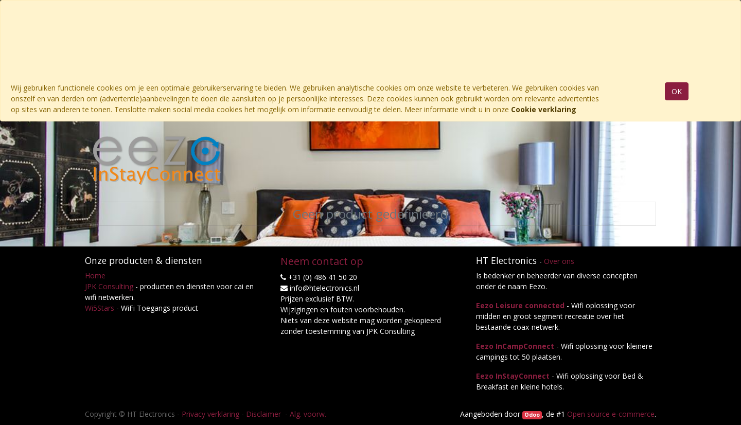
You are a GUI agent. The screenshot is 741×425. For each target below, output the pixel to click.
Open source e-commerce (611, 414)
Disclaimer (264, 414)
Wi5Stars (99, 308)
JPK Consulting (109, 286)
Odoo (532, 414)
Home (95, 275)
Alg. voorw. (308, 414)
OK (677, 91)
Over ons (559, 261)
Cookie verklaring (543, 109)
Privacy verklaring (210, 414)
